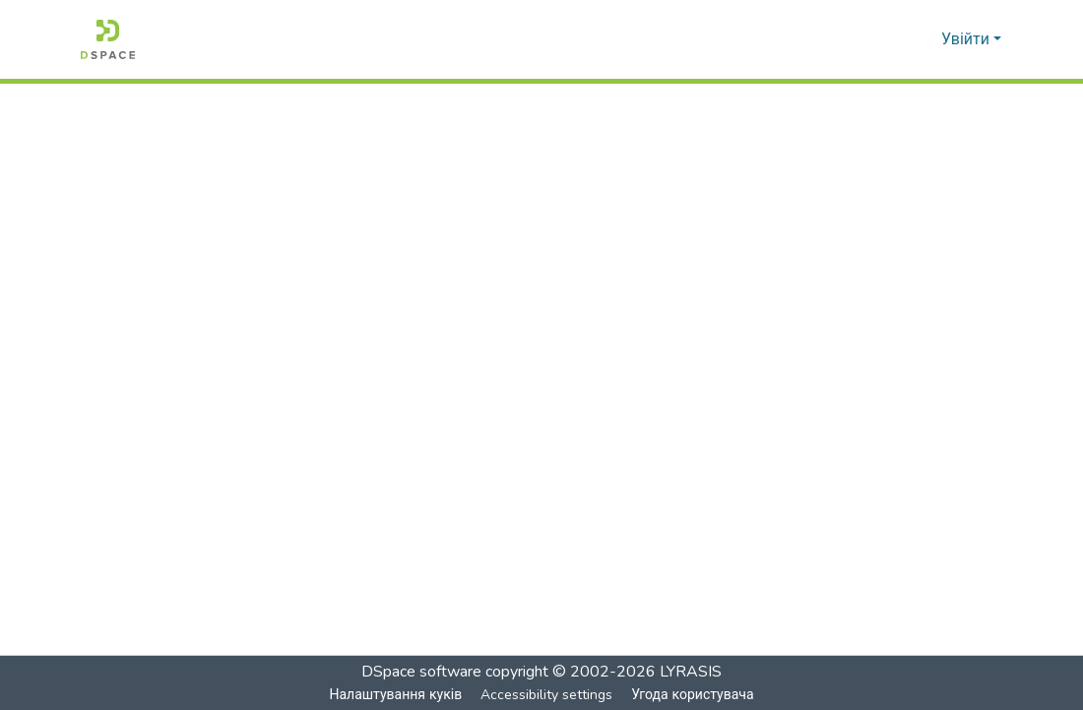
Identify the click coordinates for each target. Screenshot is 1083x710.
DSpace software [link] (421, 671)
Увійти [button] (967, 39)
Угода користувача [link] (692, 694)
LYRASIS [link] (691, 671)
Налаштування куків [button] (395, 694)
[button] (108, 39)
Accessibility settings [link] (545, 694)
